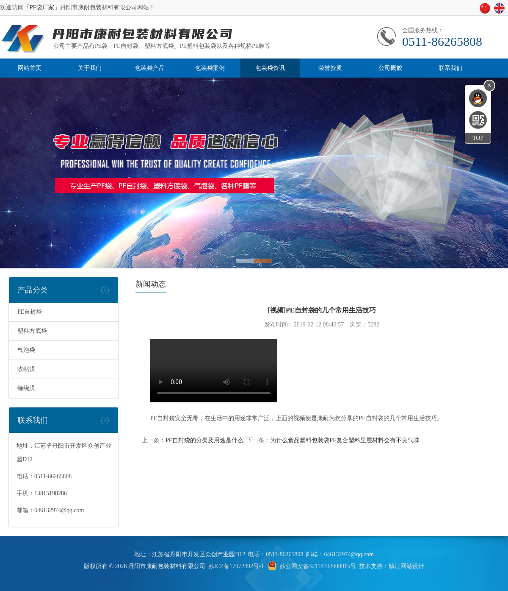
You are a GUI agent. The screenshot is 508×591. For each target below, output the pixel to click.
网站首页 (29, 68)
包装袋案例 (210, 68)
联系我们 (450, 68)
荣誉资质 (330, 68)
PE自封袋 (29, 312)
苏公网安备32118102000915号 (317, 566)
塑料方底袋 (32, 331)
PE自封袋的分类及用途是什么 (204, 440)
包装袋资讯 (270, 68)
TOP (477, 138)
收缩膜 (26, 369)
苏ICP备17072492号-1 (236, 566)
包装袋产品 (150, 68)
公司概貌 (390, 68)
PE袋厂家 (42, 7)
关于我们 (90, 68)
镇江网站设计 (406, 566)
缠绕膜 (26, 388)
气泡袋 (26, 350)
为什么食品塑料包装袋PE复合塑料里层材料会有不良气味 (344, 440)
